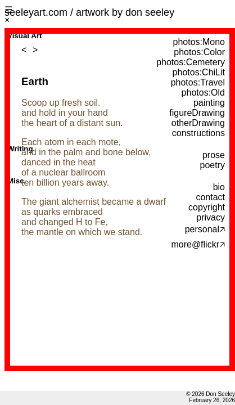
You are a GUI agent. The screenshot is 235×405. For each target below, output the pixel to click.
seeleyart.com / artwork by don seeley (89, 12)
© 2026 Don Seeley (210, 394)
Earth (34, 81)
